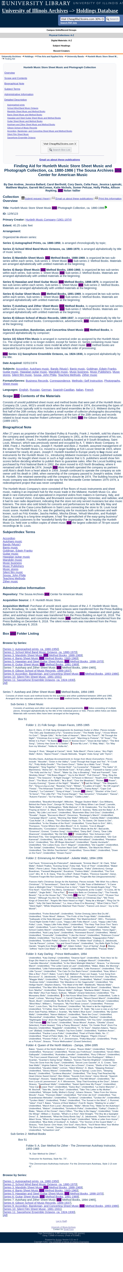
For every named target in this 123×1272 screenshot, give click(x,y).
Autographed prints (16, 105)
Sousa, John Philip (45, 374)
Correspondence (60, 380)
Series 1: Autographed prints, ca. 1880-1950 (30, 649)
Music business (79, 371)
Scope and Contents (15, 78)
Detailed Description (15, 99)
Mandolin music (58, 371)
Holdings (29, 56)
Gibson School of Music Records (22, 128)
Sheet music (10, 383)
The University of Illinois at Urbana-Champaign (69, 1242)
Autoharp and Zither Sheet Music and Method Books (31, 124)
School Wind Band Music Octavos (22, 108)
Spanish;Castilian (63, 389)
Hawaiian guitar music (33, 371)
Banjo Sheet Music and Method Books (24, 114)
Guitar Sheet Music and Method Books (24, 121)
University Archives (11, 56)
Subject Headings (61, 46)
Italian (79, 389)
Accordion (22, 368)
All (5, 683)
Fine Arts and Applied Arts (50, 56)
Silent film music (22, 374)
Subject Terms (12, 88)
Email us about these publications (59, 159)
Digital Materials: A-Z (61, 40)
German (46, 389)
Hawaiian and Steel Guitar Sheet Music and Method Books (34, 118)
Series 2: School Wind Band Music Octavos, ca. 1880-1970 (39, 652)
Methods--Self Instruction (87, 380)
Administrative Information (18, 94)
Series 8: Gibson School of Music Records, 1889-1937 (36, 670)
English (23, 389)
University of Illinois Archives (35, 10)
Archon (59, 1240)
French (89, 389)
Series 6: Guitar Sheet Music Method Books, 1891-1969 (40, 664)
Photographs (112, 380)
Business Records (37, 380)
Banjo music (77, 368)
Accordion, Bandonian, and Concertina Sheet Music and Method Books (39, 131)
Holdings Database (97, 10)
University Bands (75, 56)
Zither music (89, 374)
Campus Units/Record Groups (61, 30)
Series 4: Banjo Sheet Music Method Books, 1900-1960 (40, 658)
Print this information (108, 198)
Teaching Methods (69, 374)
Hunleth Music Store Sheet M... (103, 56)
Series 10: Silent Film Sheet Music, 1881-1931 (32, 676)
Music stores (10, 569)
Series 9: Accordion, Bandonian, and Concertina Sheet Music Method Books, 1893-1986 (60, 673)
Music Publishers (100, 371)
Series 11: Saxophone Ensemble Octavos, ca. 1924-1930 (38, 679)
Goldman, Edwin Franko (101, 368)
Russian (35, 389)
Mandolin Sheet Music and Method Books (26, 111)
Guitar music (10, 371)
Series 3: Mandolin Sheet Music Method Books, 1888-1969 (42, 655)
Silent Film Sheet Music (18, 134)
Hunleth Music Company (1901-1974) (48, 219)
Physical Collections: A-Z (61, 35)
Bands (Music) (59, 368)
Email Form (69, 1229)
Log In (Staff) (61, 1221)
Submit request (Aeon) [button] (35, 198)
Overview (9, 72)
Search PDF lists (68, 23)
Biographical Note (14, 83)
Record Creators (61, 51)
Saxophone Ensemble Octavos (21, 137)
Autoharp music (39, 368)
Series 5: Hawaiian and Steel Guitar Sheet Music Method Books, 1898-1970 (53, 661)
